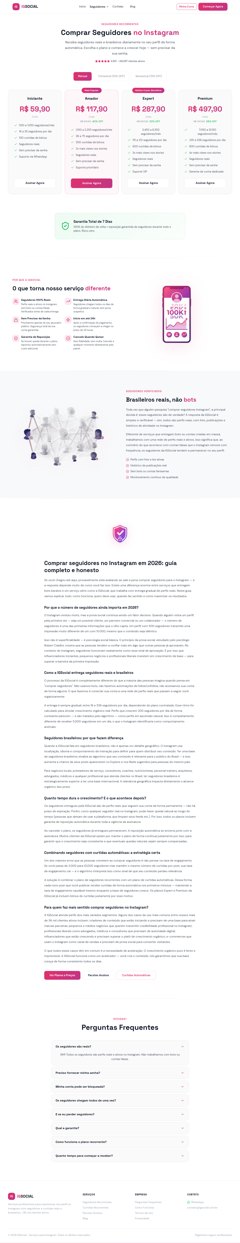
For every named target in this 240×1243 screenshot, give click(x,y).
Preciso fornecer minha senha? (120, 1073)
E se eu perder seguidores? (120, 1114)
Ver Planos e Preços (62, 975)
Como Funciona (144, 1207)
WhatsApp (195, 1202)
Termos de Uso (144, 1213)
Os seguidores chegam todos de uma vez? (120, 1100)
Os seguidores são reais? (120, 1046)
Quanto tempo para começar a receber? (120, 1156)
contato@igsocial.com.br (202, 1207)
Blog (132, 6)
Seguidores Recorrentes (97, 1202)
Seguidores (99, 7)
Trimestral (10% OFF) (111, 76)
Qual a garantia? (120, 1128)
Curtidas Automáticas (136, 975)
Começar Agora (213, 6)
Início (82, 6)
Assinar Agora (34, 183)
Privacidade (142, 1218)
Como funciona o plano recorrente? (120, 1142)
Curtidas (118, 6)
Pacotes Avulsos (98, 975)
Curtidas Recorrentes (96, 1207)
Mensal (82, 76)
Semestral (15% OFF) (148, 76)
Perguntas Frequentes (148, 1202)
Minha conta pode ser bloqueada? (120, 1087)
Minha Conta (186, 6)
